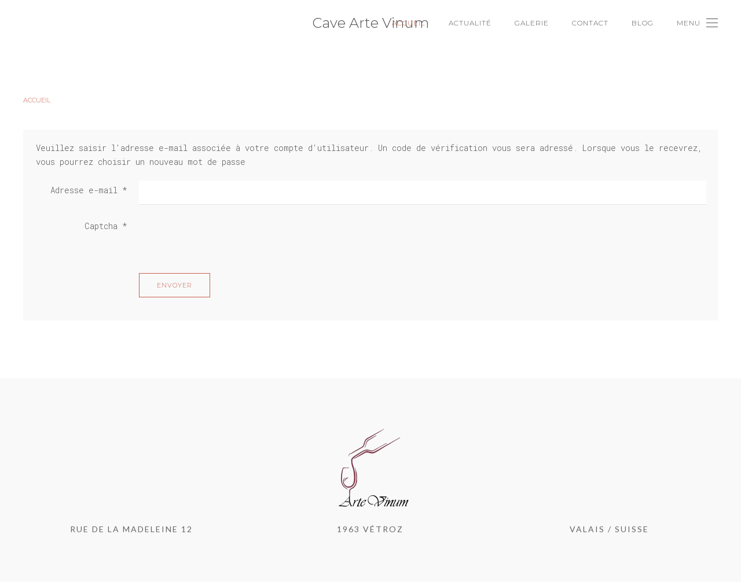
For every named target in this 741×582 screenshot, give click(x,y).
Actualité (470, 23)
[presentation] (227, 238)
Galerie (532, 23)
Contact (590, 23)
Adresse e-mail (88, 190)
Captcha (106, 225)
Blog (643, 23)
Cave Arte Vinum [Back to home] (370, 22)
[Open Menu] (697, 23)
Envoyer (174, 285)
